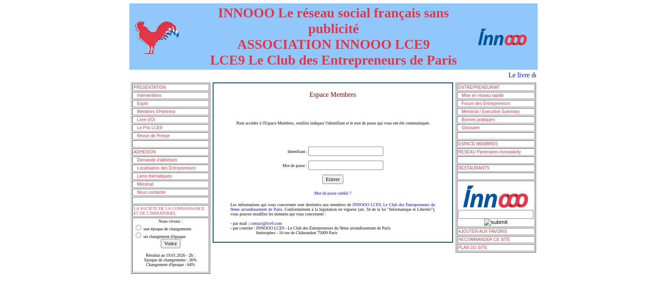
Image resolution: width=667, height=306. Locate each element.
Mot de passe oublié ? (332, 193)
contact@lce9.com (266, 223)
